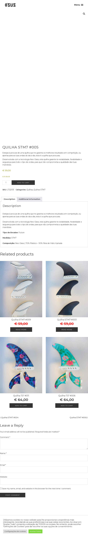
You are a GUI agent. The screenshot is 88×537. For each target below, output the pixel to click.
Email (3, 465)
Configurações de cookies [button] (15, 531)
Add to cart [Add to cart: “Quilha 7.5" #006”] (67, 405)
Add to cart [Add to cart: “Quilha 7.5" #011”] (21, 405)
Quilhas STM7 (39, 190)
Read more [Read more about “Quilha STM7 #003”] (66, 329)
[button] (84, 14)
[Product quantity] (6, 182)
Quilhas (30, 190)
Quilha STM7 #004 (9, 417)
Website (3, 477)
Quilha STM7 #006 (78, 417)
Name (3, 453)
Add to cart (23, 183)
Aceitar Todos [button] (35, 531)
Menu (77, 5)
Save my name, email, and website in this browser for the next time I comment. (36, 488)
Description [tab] (9, 199)
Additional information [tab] (29, 199)
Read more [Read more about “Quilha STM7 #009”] (21, 329)
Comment (5, 437)
